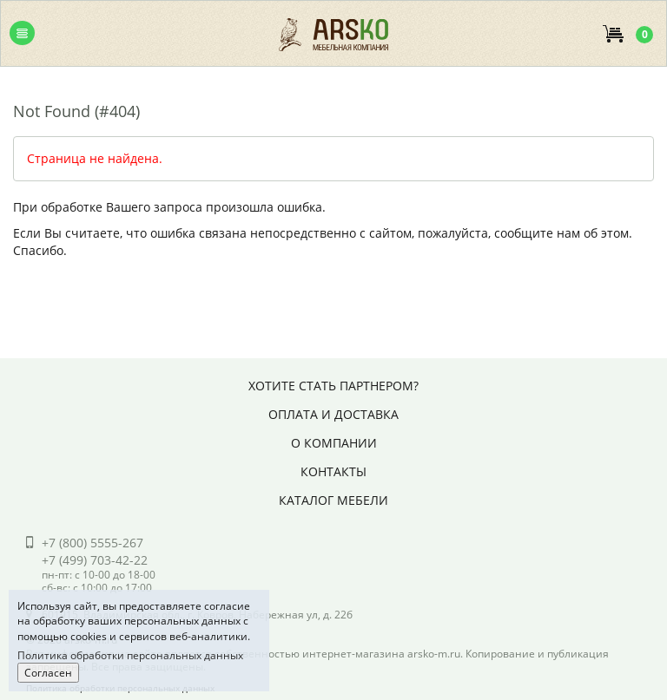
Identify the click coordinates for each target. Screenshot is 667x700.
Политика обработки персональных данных (130, 655)
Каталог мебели (333, 500)
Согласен (48, 672)
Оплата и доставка (333, 414)
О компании (334, 443)
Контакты (333, 471)
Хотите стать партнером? (333, 385)
